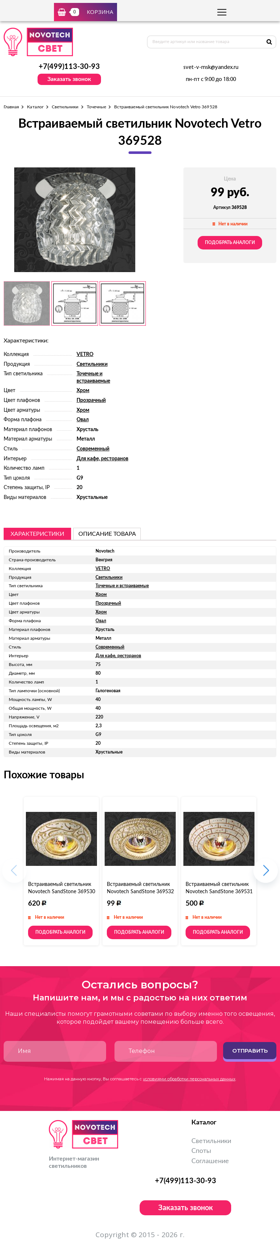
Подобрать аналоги (230, 242)
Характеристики (37, 534)
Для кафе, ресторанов (102, 458)
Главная (11, 107)
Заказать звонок (69, 79)
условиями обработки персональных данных (189, 1078)
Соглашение (210, 1161)
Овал (83, 419)
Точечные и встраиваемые (122, 586)
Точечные (96, 107)
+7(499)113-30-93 (69, 66)
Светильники (65, 107)
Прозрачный (91, 400)
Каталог (35, 107)
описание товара (107, 534)
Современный (93, 449)
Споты (201, 1151)
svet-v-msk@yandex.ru (210, 67)
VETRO (85, 354)
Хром (83, 390)
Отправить (250, 1050)
